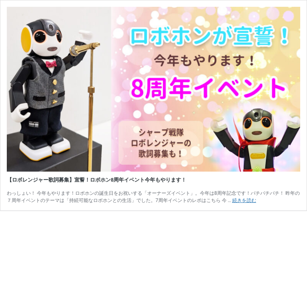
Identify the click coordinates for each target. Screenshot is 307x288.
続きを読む (244, 200)
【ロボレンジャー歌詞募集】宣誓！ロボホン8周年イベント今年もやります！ (96, 180)
